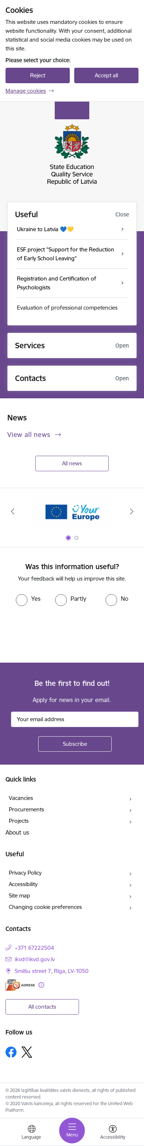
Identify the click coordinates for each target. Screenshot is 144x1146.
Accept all (106, 75)
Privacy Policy (25, 872)
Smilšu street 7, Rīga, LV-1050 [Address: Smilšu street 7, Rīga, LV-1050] (52, 970)
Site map (19, 895)
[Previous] (12, 511)
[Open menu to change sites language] (31, 1133)
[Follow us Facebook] (11, 1052)
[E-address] (20, 985)
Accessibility (23, 884)
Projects (19, 820)
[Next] (131, 511)
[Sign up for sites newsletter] (75, 744)
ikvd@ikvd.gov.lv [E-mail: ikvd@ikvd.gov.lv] (35, 959)
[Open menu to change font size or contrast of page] (113, 1133)
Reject (37, 75)
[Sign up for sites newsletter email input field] (74, 719)
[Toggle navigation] (72, 1130)
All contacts (42, 1006)
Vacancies (21, 797)
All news (72, 463)
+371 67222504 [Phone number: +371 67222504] (34, 947)
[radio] (28, 598)
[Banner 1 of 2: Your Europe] (72, 511)
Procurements (26, 809)
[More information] (41, 985)
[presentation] (61, 633)
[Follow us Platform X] (26, 1052)
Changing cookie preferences (45, 906)
